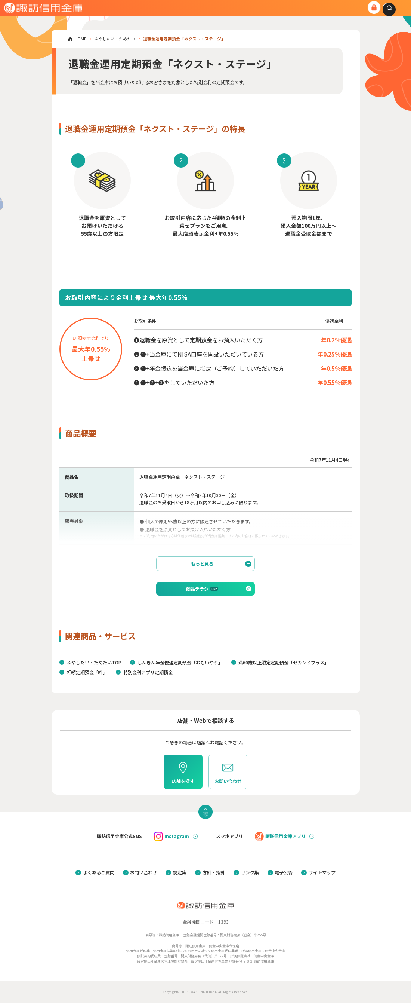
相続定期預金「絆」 (87, 673)
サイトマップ (322, 873)
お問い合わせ (143, 873)
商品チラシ (202, 589)
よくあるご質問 (98, 873)
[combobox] (386, 7)
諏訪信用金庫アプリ (280, 836)
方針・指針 (214, 873)
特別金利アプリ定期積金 (148, 673)
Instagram (171, 836)
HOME (80, 39)
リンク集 (250, 873)
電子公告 (284, 873)
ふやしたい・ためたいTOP (94, 663)
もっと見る (221, 564)
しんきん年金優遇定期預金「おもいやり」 (180, 663)
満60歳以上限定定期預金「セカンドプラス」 (283, 663)
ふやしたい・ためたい (114, 39)
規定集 (179, 873)
